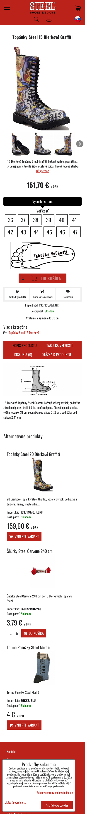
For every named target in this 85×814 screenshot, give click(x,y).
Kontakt (11, 751)
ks (12, 633)
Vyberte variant (24, 536)
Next (79, 144)
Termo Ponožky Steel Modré (28, 647)
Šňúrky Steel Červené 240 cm (30, 551)
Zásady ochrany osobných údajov (55, 792)
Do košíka (46, 278)
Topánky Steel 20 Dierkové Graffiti (33, 454)
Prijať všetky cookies (57, 805)
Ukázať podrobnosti (15, 802)
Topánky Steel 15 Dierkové (24, 332)
